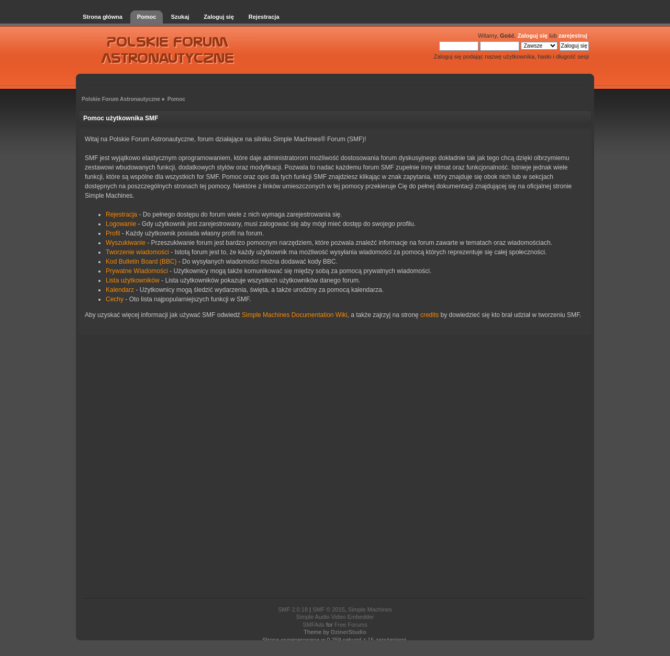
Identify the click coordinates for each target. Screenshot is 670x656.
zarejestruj (573, 35)
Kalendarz (120, 289)
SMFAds (314, 624)
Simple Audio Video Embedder (335, 617)
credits (429, 315)
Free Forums (350, 624)
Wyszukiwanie (126, 242)
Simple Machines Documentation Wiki (294, 315)
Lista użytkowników (133, 280)
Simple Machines (370, 609)
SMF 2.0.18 (293, 609)
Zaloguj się (533, 35)
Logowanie (121, 224)
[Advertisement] (335, 468)
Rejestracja (121, 214)
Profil (113, 233)
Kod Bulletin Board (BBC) (141, 261)
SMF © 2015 (328, 609)
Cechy (115, 299)
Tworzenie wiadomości (137, 252)
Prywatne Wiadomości (137, 271)
